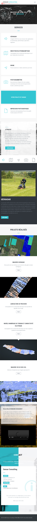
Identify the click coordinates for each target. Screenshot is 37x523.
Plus (18, 270)
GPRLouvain (10, 148)
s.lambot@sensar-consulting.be (10, 488)
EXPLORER (4, 217)
